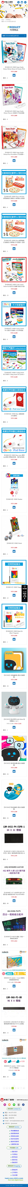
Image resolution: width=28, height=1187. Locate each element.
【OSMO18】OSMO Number (14, 499)
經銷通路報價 (15, 1133)
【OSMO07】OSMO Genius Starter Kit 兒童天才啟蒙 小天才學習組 (14, 329)
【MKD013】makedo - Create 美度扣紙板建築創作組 (13, 979)
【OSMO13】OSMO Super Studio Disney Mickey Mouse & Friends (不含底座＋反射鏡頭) (14, 68)
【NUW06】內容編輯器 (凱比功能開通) (14, 676)
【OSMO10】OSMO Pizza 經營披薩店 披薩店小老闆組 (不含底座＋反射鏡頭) (14, 241)
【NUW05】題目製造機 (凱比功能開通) (14, 764)
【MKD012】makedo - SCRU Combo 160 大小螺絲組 (14, 1067)
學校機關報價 (15, 1130)
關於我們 (14, 1151)
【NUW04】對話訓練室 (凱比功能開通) (14, 808)
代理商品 (8, 19)
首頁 (2, 19)
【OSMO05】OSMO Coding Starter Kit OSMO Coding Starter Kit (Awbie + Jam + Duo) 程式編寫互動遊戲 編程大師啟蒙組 (14, 373)
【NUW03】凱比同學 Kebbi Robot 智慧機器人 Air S (14, 720)
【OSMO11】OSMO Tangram (14, 587)
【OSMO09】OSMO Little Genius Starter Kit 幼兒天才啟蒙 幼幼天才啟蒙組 (13, 285)
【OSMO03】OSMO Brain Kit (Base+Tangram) (14, 632)
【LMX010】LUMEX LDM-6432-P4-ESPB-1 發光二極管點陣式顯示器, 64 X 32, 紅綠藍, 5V (14, 852)
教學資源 (14, 1157)
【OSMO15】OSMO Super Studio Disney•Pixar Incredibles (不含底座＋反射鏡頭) (14, 153)
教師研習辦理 (15, 1141)
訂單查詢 (14, 1172)
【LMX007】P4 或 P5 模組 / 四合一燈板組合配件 (14, 937)
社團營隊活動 (15, 1144)
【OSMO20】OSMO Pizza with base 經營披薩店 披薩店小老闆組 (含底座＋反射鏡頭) (14, 197)
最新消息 (14, 1160)
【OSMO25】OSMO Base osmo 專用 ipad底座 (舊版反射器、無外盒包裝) (14, 456)
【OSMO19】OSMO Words (14, 543)
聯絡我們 (14, 1162)
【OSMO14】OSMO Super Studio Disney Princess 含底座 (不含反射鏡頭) (14, 112)
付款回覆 (14, 1175)
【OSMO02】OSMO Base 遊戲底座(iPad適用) (14, 414)
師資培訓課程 (15, 1139)
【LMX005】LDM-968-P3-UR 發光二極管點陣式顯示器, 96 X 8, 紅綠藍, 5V (14, 1023)
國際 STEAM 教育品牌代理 (14, 35)
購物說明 (14, 1170)
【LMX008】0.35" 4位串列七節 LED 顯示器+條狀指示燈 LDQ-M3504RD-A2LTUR (14, 893)
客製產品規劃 (15, 1136)
